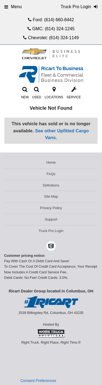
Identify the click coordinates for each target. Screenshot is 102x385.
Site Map (51, 196)
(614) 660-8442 (59, 19)
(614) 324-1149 (64, 37)
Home (51, 162)
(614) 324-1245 (60, 28)
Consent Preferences (38, 380)
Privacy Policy (51, 208)
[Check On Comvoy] (51, 246)
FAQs (51, 174)
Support (51, 219)
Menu (13, 6)
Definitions (51, 185)
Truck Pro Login (51, 231)
